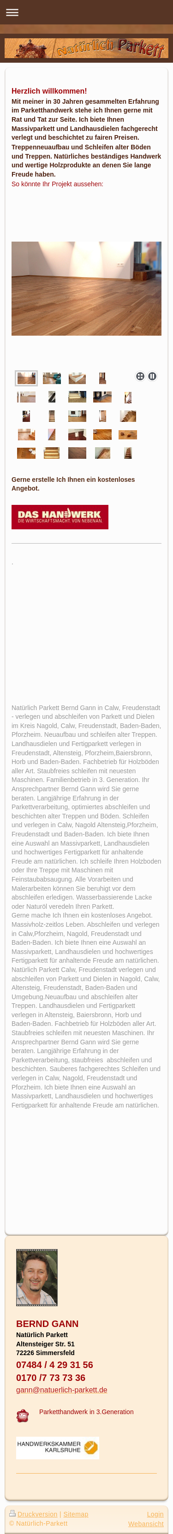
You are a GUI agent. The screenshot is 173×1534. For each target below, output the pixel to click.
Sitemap (75, 1514)
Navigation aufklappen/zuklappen (86, 12)
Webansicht (146, 1524)
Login (155, 1514)
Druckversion (33, 1514)
